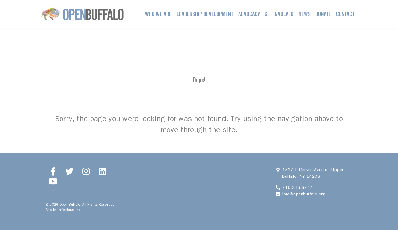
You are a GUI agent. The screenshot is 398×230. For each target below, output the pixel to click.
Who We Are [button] (158, 14)
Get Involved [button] (279, 14)
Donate (323, 14)
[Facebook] (53, 171)
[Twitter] (69, 171)
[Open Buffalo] (82, 13)
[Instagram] (85, 171)
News (304, 14)
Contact (345, 14)
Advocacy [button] (249, 14)
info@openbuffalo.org (304, 194)
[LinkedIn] (102, 171)
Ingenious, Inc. (70, 210)
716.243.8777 (297, 187)
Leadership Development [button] (205, 14)
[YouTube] (53, 181)
